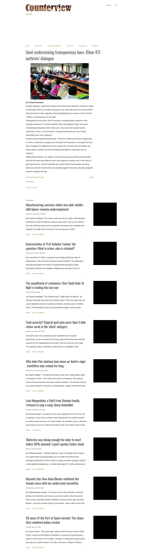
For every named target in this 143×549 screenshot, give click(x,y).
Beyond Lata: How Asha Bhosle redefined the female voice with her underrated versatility (52, 481)
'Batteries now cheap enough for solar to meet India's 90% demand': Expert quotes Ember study (55, 441)
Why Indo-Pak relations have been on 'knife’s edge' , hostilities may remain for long (56, 363)
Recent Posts (83, 45)
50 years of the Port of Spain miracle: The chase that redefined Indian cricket (55, 520)
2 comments (36, 430)
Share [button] (91, 177)
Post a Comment (31, 187)
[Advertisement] (71, 30)
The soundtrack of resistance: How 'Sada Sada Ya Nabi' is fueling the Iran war (55, 285)
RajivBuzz (95, 45)
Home (27, 45)
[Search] (108, 5)
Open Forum (38, 45)
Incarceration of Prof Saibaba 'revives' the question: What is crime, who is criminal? (51, 246)
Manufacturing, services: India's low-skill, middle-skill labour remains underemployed (55, 207)
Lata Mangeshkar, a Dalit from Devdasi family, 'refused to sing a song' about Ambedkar (53, 402)
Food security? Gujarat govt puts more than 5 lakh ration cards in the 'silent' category (56, 324)
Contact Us (70, 45)
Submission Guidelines (54, 45)
